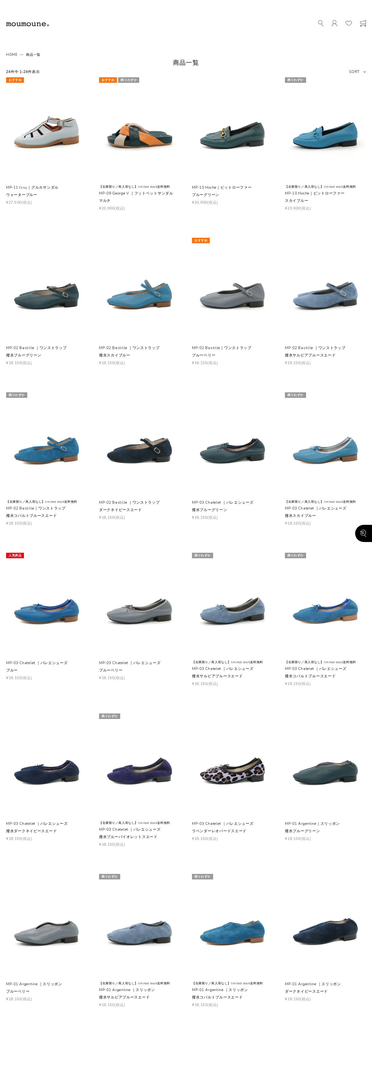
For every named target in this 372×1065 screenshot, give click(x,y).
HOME (12, 54)
